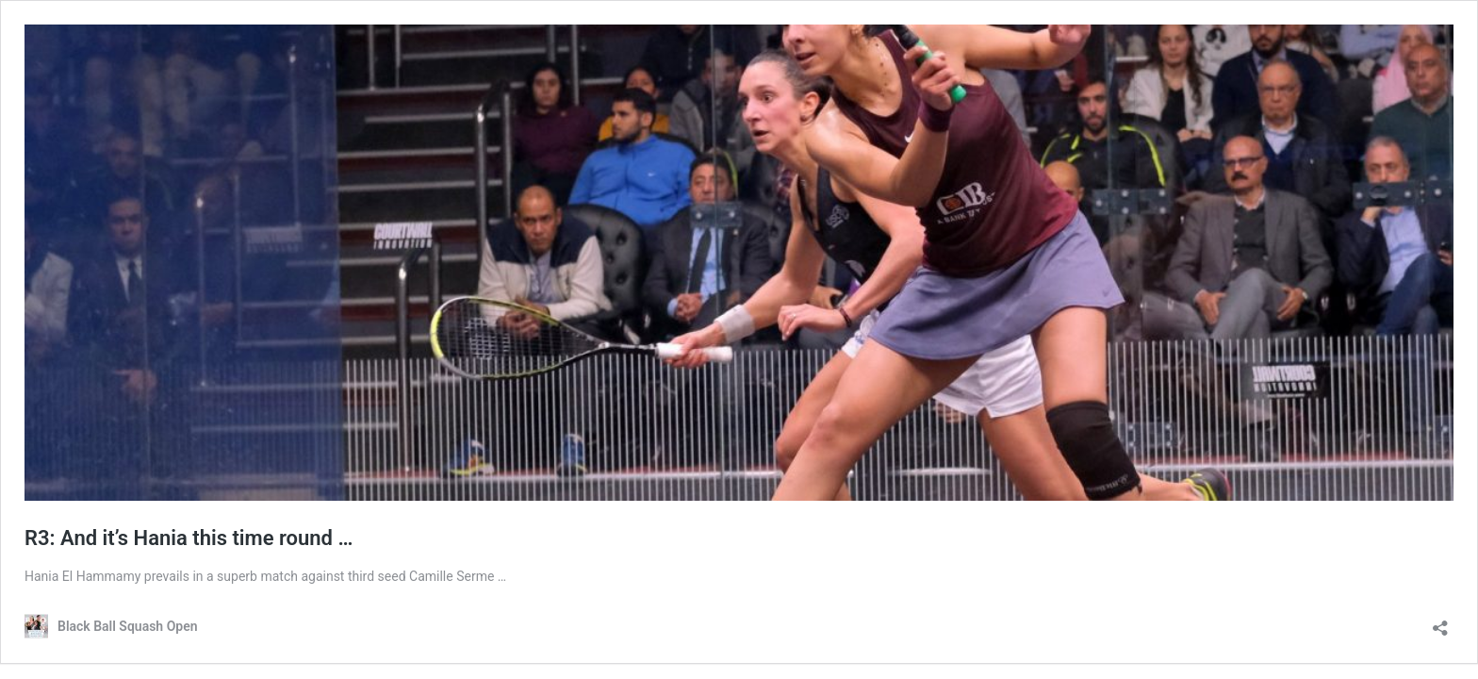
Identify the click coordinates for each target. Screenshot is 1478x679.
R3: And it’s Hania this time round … (189, 538)
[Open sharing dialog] (1440, 622)
